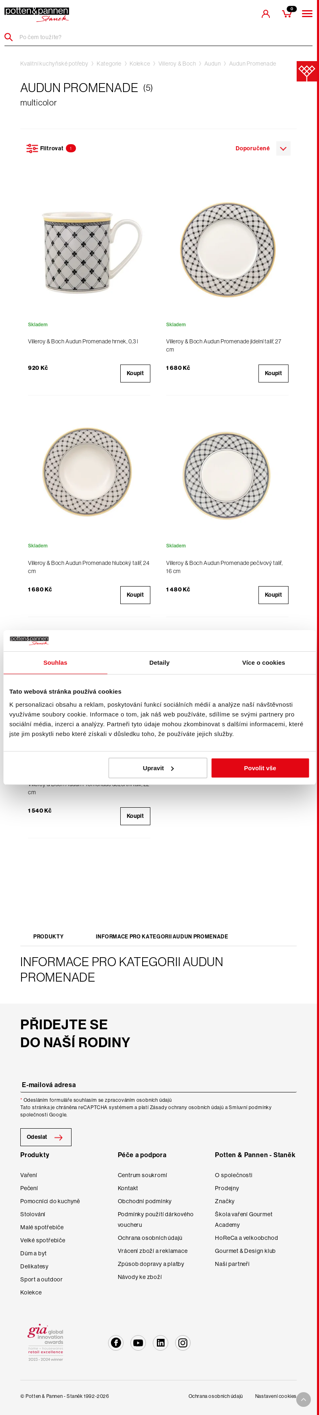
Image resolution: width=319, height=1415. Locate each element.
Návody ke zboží (140, 1277)
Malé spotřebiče (42, 1227)
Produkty (48, 937)
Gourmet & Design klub (245, 1251)
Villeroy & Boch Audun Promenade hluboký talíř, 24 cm (89, 567)
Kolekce (140, 63)
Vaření (28, 1175)
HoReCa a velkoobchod (246, 1238)
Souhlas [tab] (55, 662)
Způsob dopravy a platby (151, 1264)
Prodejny (227, 1188)
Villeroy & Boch (177, 63)
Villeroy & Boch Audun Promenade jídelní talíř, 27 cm (223, 345)
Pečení (29, 1188)
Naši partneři (232, 1264)
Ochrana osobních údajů (150, 1238)
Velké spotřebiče (42, 1240)
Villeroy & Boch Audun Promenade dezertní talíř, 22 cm (89, 788)
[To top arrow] (303, 1399)
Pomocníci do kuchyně (50, 1201)
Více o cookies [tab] (263, 662)
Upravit (158, 768)
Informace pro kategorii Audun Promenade (162, 937)
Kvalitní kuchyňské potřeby (54, 63)
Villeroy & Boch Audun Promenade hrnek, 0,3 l (83, 341)
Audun (212, 63)
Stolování (33, 1214)
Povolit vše (260, 768)
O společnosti (233, 1175)
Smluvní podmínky (250, 1107)
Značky (225, 1201)
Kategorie (109, 63)
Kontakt (128, 1188)
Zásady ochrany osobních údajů (187, 1107)
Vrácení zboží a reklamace (153, 1251)
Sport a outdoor (41, 1279)
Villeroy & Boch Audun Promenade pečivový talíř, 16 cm (224, 567)
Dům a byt (33, 1253)
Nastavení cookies (276, 1396)
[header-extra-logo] (36, 14)
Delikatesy (34, 1266)
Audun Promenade (252, 63)
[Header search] (11, 37)
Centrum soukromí (142, 1175)
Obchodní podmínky (145, 1201)
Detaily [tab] (160, 662)
